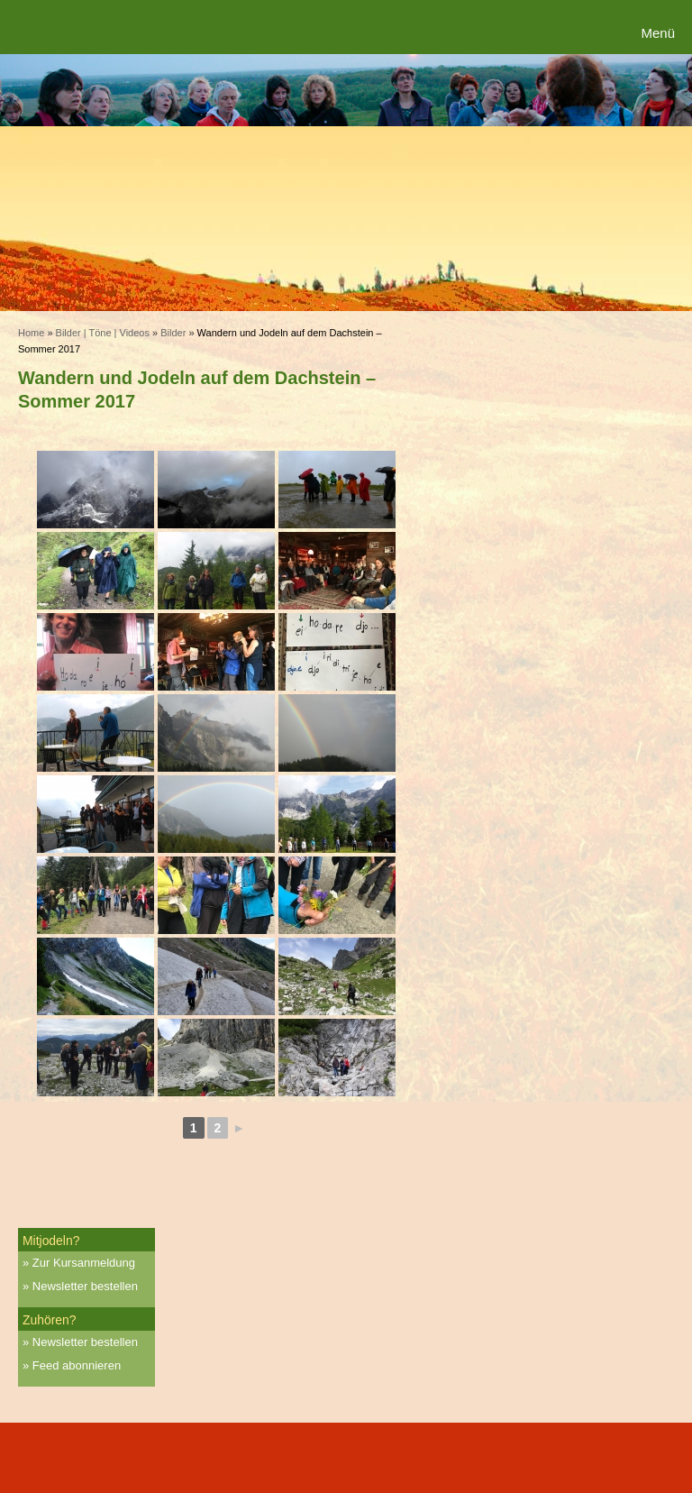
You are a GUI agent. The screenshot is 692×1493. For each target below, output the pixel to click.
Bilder (173, 332)
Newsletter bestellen (85, 1286)
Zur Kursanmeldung (83, 1262)
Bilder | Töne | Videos (103, 332)
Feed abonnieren (76, 1365)
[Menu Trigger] (660, 34)
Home (31, 332)
